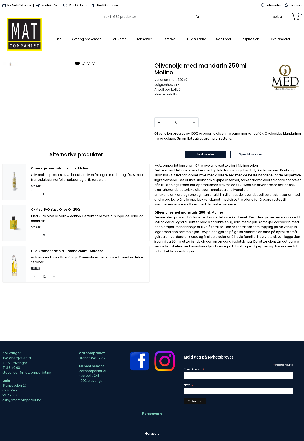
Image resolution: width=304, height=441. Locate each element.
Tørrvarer (118, 39)
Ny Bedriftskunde (17, 5)
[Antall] (176, 122)
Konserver (144, 39)
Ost (58, 39)
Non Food (223, 39)
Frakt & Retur (75, 5)
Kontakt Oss (48, 5)
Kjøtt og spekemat (86, 39)
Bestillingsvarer (105, 5)
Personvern (152, 413)
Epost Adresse (194, 369)
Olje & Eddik (196, 39)
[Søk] (149, 17)
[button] (77, 191)
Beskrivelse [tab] (205, 207)
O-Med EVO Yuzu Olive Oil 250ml (57, 262)
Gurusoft (152, 433)
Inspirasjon (250, 39)
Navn (188, 385)
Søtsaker (170, 39)
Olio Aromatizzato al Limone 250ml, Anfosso (67, 304)
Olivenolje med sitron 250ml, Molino (60, 221)
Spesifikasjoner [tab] (251, 207)
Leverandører (280, 39)
